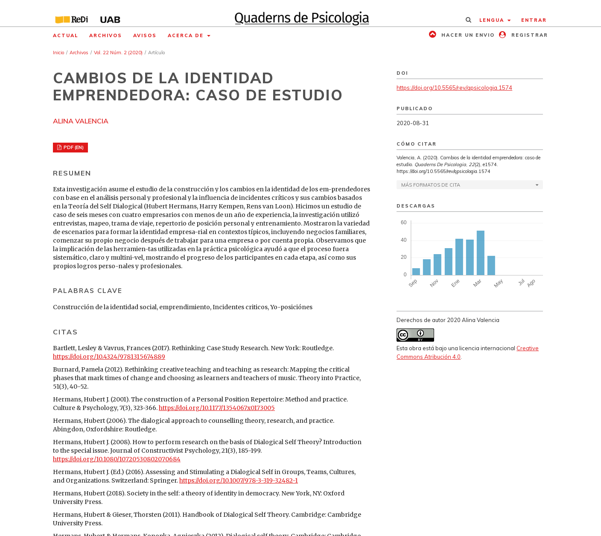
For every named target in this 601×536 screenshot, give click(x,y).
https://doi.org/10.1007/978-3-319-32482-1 (238, 480)
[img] (300, 13)
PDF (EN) (73, 147)
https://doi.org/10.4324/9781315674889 (109, 356)
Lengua (492, 20)
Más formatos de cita (430, 185)
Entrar (534, 20)
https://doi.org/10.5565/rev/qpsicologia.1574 (454, 87)
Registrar (528, 35)
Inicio (58, 52)
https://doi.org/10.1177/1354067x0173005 (217, 408)
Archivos (105, 35)
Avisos (145, 35)
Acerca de (187, 35)
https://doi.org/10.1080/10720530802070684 (117, 459)
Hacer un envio (467, 35)
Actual (65, 35)
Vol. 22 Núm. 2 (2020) (118, 52)
